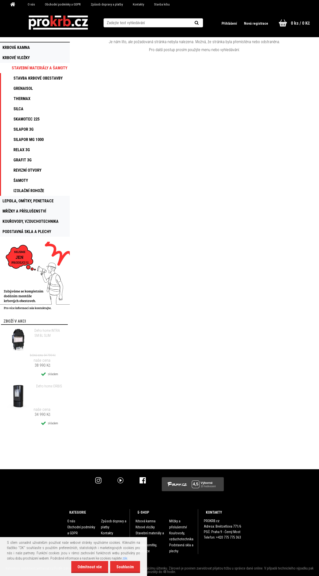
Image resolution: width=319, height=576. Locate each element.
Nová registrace (256, 23)
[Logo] (58, 22)
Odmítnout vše (90, 567)
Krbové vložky (145, 527)
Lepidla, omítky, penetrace (146, 548)
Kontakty (138, 4)
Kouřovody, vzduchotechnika (181, 536)
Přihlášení (230, 23)
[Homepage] (14, 4)
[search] (202, 23)
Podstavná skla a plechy (181, 548)
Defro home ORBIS (49, 386)
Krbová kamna (146, 521)
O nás (31, 4)
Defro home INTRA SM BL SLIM (47, 333)
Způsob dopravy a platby (107, 4)
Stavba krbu (162, 4)
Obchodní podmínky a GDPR (63, 4)
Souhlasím (125, 567)
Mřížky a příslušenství (178, 524)
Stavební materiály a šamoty (150, 536)
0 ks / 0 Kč (300, 23)
